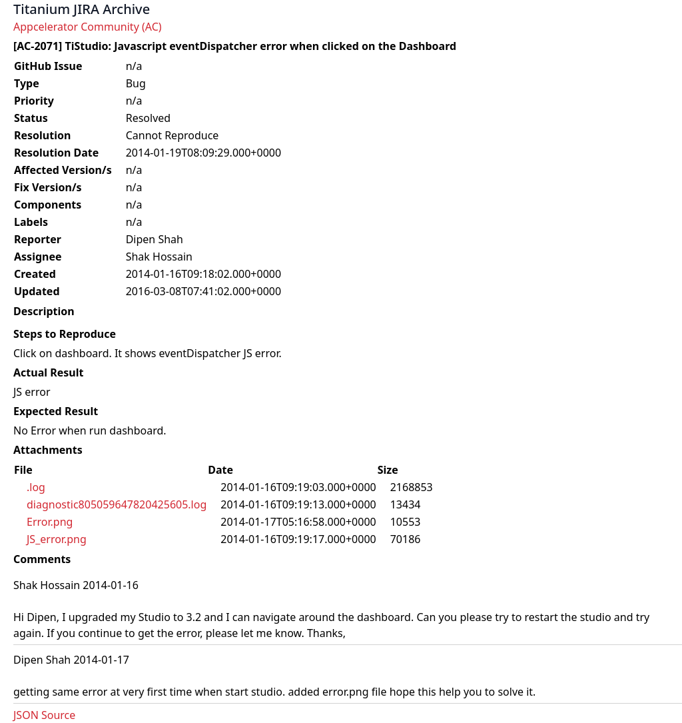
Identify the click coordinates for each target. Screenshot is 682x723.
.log (36, 487)
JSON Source (44, 715)
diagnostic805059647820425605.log (116, 504)
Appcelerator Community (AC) (87, 26)
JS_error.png (57, 539)
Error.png (50, 521)
